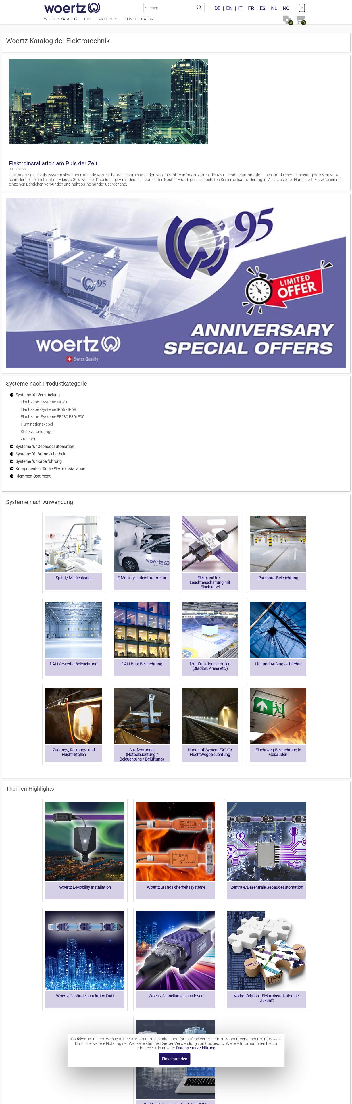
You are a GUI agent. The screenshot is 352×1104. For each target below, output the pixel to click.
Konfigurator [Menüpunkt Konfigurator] (138, 22)
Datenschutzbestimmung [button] (210, 1096)
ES (262, 8)
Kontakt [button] (153, 1096)
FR (251, 8)
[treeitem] (89, 156)
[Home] (72, 8)
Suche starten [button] (200, 8)
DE (217, 8)
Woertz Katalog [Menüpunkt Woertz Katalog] (60, 22)
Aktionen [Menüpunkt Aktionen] (107, 22)
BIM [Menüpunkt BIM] (87, 22)
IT (240, 8)
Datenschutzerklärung (195, 1048)
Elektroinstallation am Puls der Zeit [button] (142, 66)
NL (274, 8)
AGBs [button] (173, 1096)
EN (229, 8)
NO (286, 8)
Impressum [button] (127, 1096)
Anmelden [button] (301, 7)
